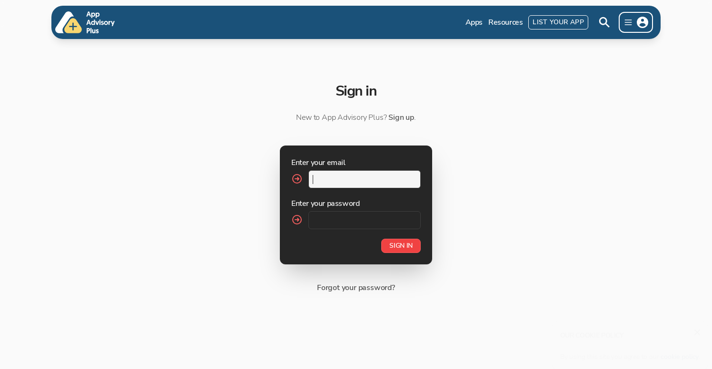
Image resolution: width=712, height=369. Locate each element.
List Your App (558, 22)
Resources (505, 22)
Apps (474, 22)
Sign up (401, 117)
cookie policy (680, 352)
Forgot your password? (356, 287)
